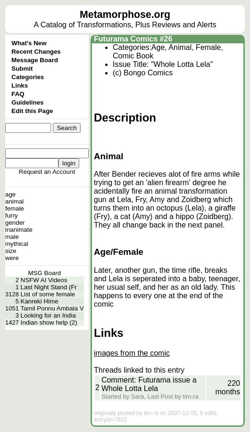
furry (11, 215)
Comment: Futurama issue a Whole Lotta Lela (149, 384)
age (10, 194)
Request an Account (47, 171)
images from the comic (132, 353)
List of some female (48, 294)
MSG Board (44, 273)
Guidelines (27, 102)
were (12, 257)
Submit (22, 68)
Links (19, 85)
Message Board (34, 60)
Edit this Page (32, 110)
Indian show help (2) (49, 322)
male (12, 236)
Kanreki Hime (39, 301)
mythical (16, 243)
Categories (27, 77)
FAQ (17, 94)
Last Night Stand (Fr (49, 287)
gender (15, 222)
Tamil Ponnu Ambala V (52, 308)
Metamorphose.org (125, 14)
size (11, 250)
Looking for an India (48, 315)
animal (14, 201)
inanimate (19, 229)
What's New (28, 43)
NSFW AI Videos (44, 280)
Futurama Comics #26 (133, 39)
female (14, 208)
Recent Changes (35, 51)
